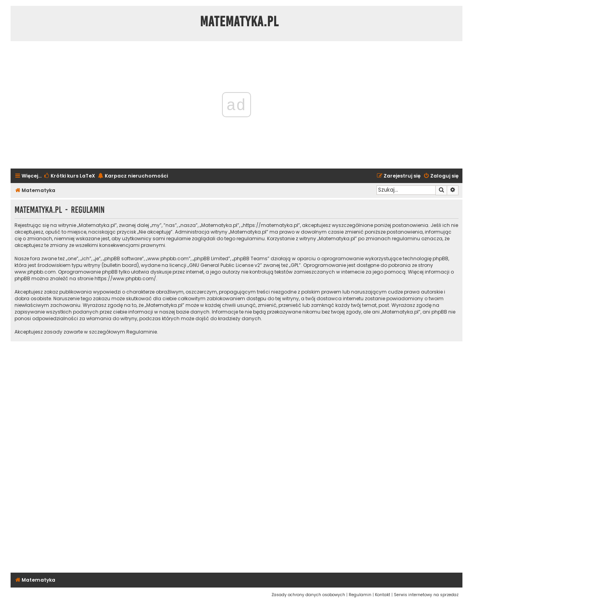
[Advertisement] (236, 456)
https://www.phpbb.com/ (125, 278)
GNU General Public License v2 (224, 265)
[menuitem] (69, 176)
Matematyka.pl (239, 21)
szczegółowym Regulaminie (123, 331)
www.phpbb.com (35, 271)
